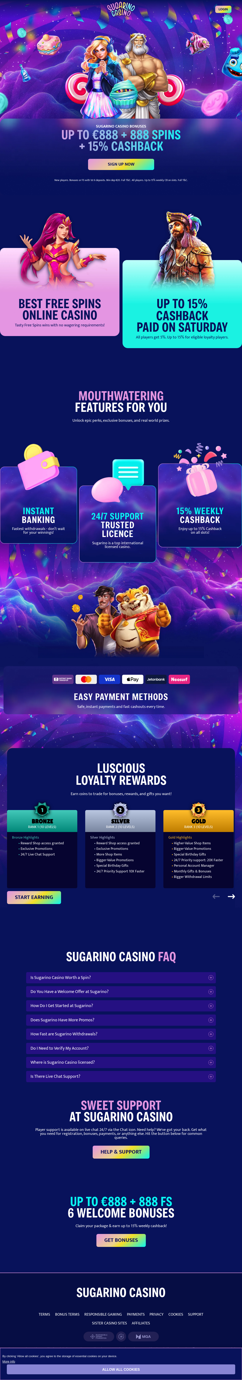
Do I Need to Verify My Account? (60, 1048)
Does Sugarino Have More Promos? (62, 1020)
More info (8, 1361)
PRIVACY (156, 1314)
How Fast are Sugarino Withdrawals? (64, 1034)
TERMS (44, 1314)
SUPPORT (195, 1314)
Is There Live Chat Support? (55, 1076)
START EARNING (34, 897)
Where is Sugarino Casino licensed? (63, 1062)
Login (223, 9)
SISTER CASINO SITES (109, 1323)
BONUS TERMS (67, 1314)
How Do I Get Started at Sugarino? (62, 1005)
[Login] (121, 9)
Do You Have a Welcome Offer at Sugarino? (70, 991)
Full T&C (125, 180)
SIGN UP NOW (121, 164)
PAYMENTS (136, 1314)
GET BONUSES (121, 1240)
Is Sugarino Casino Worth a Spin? (61, 977)
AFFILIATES (141, 1323)
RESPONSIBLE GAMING (103, 1314)
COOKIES (175, 1314)
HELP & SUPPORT (121, 1151)
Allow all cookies (121, 1369)
